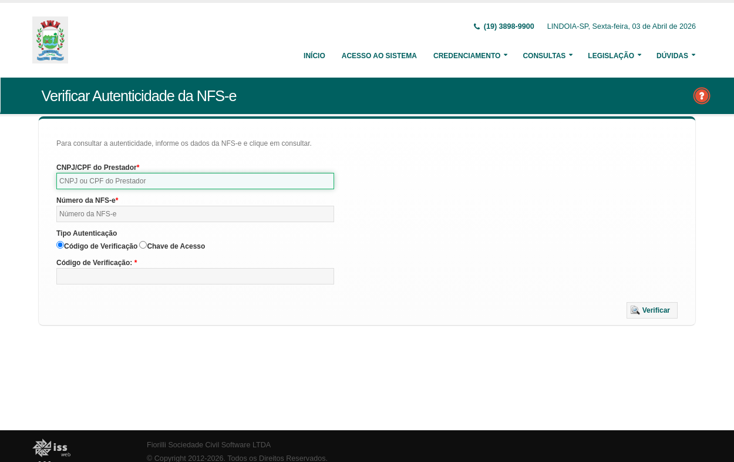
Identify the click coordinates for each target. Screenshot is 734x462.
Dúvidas (672, 56)
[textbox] (195, 181)
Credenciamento (466, 56)
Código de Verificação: (95, 263)
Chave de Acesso (176, 246)
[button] (652, 310)
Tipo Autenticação (86, 233)
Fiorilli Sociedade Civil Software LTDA (209, 445)
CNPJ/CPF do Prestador (96, 167)
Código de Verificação (100, 246)
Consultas (544, 56)
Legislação (611, 56)
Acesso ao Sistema (379, 56)
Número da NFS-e (86, 200)
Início (314, 56)
